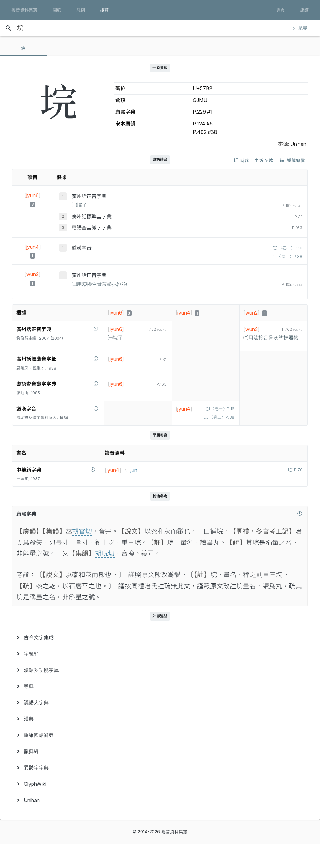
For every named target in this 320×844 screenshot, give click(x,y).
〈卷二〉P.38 (289, 256)
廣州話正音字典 (89, 196)
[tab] (23, 48)
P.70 (297, 470)
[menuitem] (160, 637)
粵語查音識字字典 (92, 227)
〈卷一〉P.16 (289, 248)
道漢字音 (82, 248)
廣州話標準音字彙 (92, 216)
